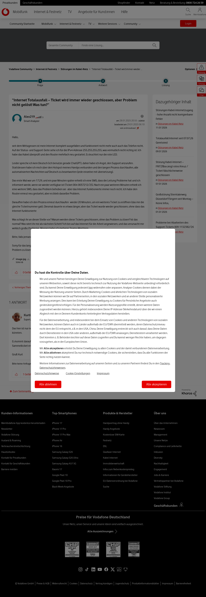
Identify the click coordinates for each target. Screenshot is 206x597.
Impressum (103, 373)
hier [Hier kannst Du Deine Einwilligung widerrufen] (91, 287)
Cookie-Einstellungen (78, 373)
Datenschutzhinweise (47, 373)
